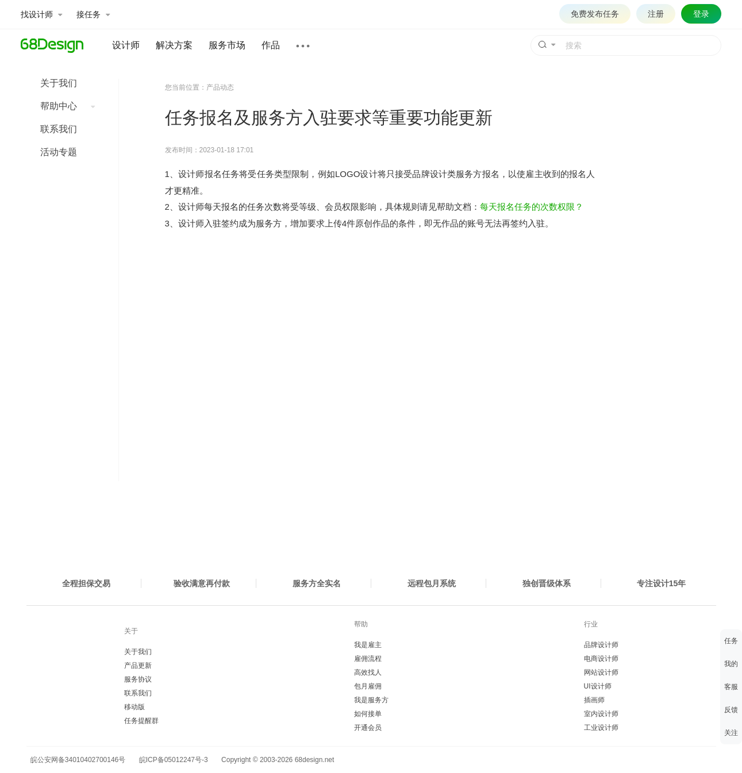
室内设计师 (601, 714)
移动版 (134, 707)
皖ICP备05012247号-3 (173, 760)
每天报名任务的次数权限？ (531, 206)
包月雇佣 (368, 686)
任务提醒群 (141, 721)
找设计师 (41, 14)
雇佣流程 (368, 659)
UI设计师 (598, 686)
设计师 (126, 45)
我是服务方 (371, 700)
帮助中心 (67, 106)
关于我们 (58, 83)
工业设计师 (601, 728)
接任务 (93, 14)
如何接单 (368, 714)
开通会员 (368, 728)
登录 (701, 13)
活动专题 (58, 152)
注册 (656, 13)
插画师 (594, 700)
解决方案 (174, 45)
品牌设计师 (601, 645)
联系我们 (58, 129)
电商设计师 (601, 659)
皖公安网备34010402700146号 (76, 760)
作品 (271, 45)
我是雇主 (368, 645)
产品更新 (138, 666)
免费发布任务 (595, 13)
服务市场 (227, 45)
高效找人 (368, 672)
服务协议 (138, 679)
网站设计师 (601, 672)
